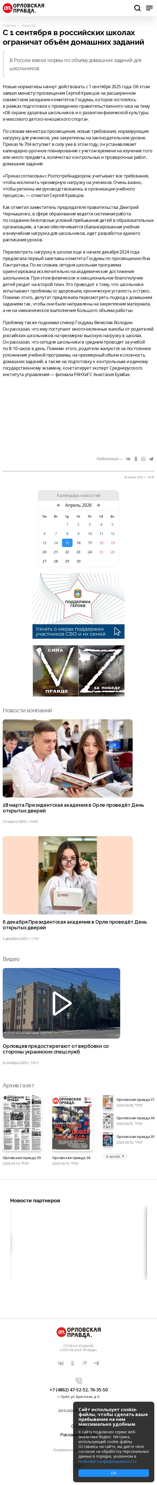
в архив (115, 1156)
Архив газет (18, 1085)
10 (90, 533)
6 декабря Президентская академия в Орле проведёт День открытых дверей (75, 924)
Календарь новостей (78, 495)
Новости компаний (27, 710)
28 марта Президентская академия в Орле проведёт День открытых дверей (73, 808)
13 (44, 542)
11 (101, 533)
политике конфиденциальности (107, 1461)
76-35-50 (99, 1390)
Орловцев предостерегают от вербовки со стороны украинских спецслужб (56, 1049)
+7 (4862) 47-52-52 (69, 1390)
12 (113, 533)
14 (56, 542)
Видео (11, 959)
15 (67, 542)
